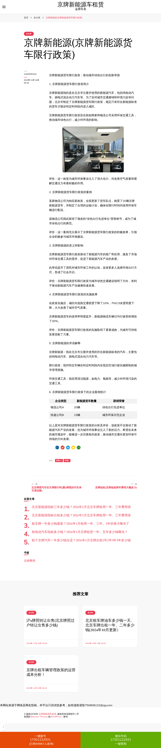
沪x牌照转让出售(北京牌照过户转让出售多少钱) (50, 623)
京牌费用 (29, 560)
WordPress (56, 716)
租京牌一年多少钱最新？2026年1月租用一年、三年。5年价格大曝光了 (80, 523)
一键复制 (120, 739)
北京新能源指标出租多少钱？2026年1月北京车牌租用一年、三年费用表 (81, 515)
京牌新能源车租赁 (80, 4)
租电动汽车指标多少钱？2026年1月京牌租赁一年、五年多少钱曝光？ (80, 532)
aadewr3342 (30, 74)
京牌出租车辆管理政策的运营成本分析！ (50, 672)
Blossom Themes (39, 716)
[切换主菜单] (4, 7)
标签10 (59, 460)
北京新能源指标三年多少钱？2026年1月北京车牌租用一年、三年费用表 (81, 507)
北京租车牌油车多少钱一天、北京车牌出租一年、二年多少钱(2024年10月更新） (109, 625)
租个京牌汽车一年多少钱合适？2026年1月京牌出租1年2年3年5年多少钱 (81, 540)
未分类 (28, 34)
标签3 (67, 460)
